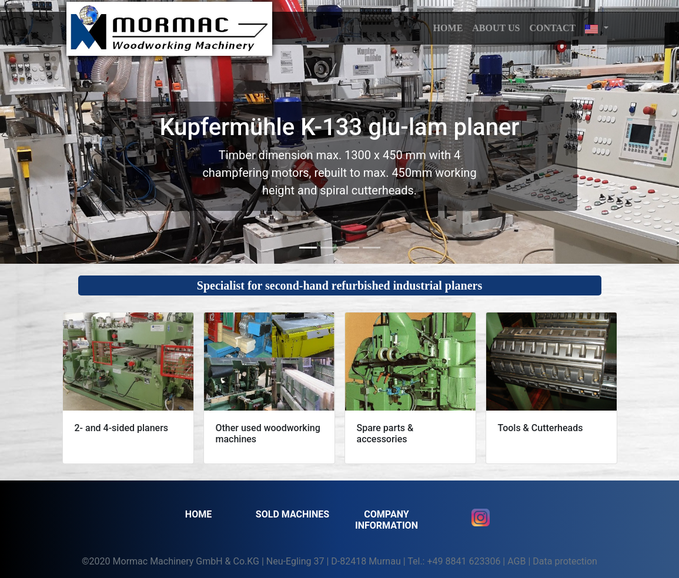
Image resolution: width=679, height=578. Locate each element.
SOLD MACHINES (292, 514)
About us (496, 28)
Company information (386, 520)
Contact (552, 28)
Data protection (565, 561)
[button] (596, 28)
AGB (516, 561)
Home (198, 514)
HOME (448, 28)
